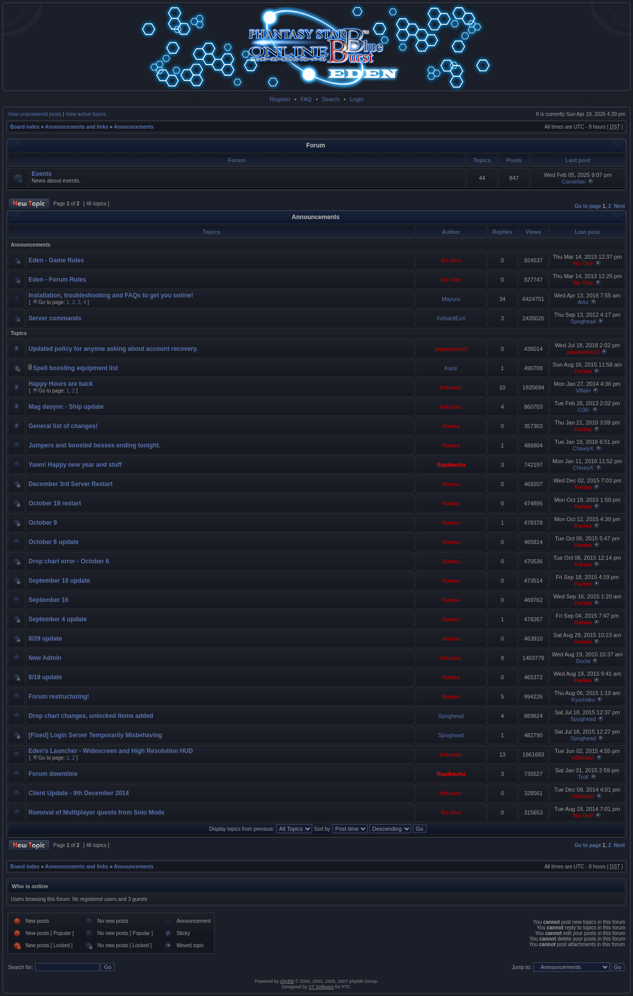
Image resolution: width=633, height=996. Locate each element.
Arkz (583, 302)
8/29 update (45, 638)
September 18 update (59, 580)
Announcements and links (76, 127)
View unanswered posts (34, 114)
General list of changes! (63, 426)
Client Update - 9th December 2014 (78, 793)
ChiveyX (582, 448)
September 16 (48, 599)
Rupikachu (451, 465)
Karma (583, 371)
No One (451, 260)
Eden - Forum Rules (57, 279)
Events (41, 173)
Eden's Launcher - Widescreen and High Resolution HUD (110, 750)
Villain (583, 390)
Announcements (134, 127)
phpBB (287, 981)
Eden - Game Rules (56, 260)
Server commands (54, 318)
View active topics (86, 114)
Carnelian (574, 181)
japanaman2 (451, 349)
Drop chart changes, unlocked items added (90, 715)
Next (619, 206)
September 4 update (57, 619)
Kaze (450, 368)
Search (331, 99)
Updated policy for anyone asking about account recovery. (113, 348)
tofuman (451, 387)
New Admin (45, 657)
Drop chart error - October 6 (68, 561)
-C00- (583, 410)
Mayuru (451, 299)
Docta (583, 661)
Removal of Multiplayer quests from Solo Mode (96, 812)
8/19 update (45, 677)
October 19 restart (54, 503)
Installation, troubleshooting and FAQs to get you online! (110, 295)
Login (357, 99)
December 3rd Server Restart (70, 484)
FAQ (306, 99)
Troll (583, 777)
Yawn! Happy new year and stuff (75, 464)
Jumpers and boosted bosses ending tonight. (94, 445)
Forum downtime (53, 773)
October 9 (42, 522)
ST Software (321, 986)
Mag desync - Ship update (66, 406)
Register (279, 99)
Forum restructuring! (58, 696)
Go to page (588, 206)
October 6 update (53, 542)
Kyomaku (583, 700)
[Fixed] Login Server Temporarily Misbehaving (95, 735)
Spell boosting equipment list (75, 368)
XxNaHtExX (451, 318)
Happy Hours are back (60, 383)
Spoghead (583, 321)
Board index (25, 127)
